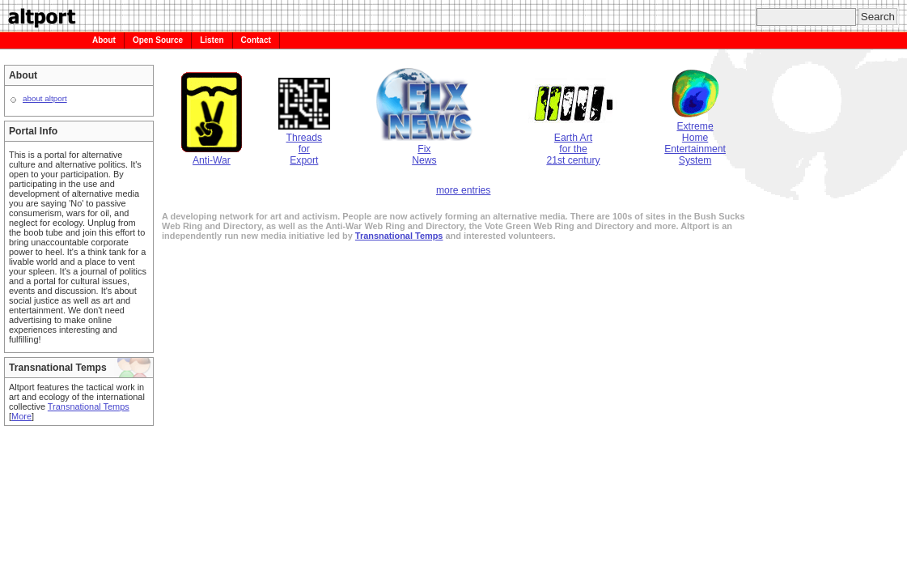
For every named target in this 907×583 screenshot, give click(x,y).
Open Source (158, 40)
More (21, 416)
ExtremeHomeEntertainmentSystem (695, 137)
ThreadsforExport (304, 143)
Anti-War (211, 154)
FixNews (424, 149)
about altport (45, 98)
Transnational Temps (88, 406)
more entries (463, 190)
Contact (256, 40)
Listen (211, 40)
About (104, 40)
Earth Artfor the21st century (573, 143)
